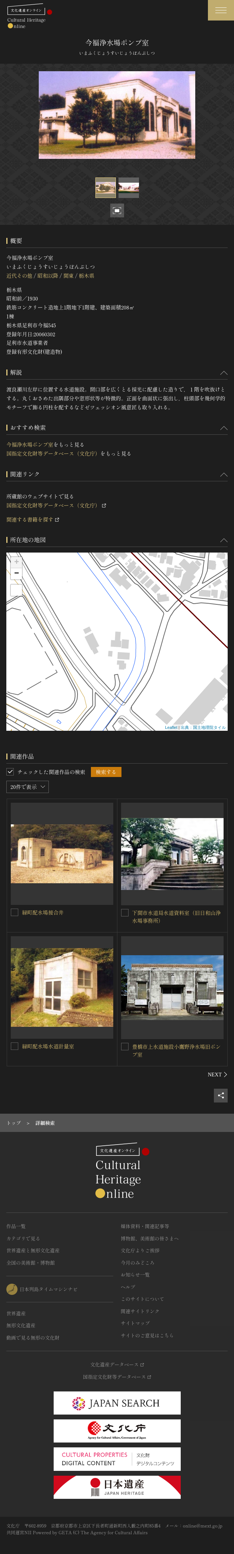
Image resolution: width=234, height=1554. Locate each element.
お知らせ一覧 (135, 1274)
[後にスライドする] (218, 1074)
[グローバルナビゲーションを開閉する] (221, 10)
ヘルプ (128, 1286)
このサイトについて (142, 1298)
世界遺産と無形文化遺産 (33, 1250)
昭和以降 (47, 275)
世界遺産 (16, 1313)
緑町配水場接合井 (43, 912)
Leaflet (171, 727)
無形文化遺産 (20, 1325)
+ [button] (16, 562)
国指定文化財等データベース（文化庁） (53, 453)
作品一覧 (16, 1226)
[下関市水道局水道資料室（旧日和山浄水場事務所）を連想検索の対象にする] (125, 912)
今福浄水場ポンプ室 (29, 444)
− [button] (16, 573)
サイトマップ (135, 1323)
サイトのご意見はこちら (147, 1335)
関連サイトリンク (140, 1311)
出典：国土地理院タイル (203, 727)
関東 (68, 275)
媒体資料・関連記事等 (145, 1226)
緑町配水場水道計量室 (48, 1046)
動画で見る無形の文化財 (33, 1337)
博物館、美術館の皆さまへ (150, 1238)
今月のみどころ (138, 1262)
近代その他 (19, 275)
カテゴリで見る (23, 1238)
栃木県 (86, 275)
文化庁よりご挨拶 (140, 1250)
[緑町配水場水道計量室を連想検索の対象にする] (14, 1046)
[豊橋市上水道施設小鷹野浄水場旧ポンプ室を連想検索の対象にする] (125, 1046)
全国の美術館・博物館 (30, 1262)
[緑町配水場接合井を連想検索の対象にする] (14, 912)
